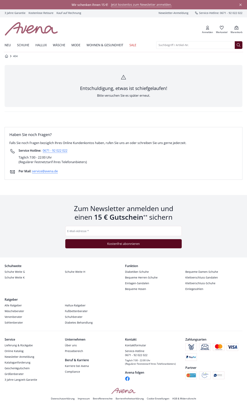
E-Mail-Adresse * (78, 231)
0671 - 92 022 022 (55, 150)
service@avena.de (45, 171)
